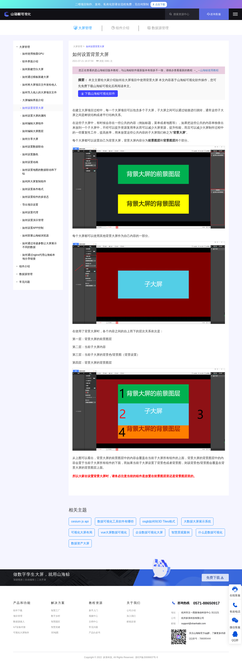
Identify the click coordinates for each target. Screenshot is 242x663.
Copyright (89, 657)
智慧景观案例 (180, 532)
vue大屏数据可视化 (114, 532)
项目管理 (17, 616)
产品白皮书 (94, 632)
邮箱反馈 (131, 621)
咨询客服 (214, 14)
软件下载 (17, 610)
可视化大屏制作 (21, 632)
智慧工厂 (55, 610)
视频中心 (93, 616)
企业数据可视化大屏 (149, 532)
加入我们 (131, 616)
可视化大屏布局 (81, 532)
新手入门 (93, 610)
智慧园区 (55, 621)
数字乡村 (55, 616)
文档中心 (93, 621)
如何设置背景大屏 (95, 46)
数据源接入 (19, 621)
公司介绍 (131, 610)
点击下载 (158, 4)
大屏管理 (83, 28)
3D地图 (54, 632)
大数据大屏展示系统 (197, 521)
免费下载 (215, 577)
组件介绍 (120, 28)
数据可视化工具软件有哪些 (115, 521)
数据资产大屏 (80, 543)
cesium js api (79, 521)
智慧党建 (55, 627)
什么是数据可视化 (210, 532)
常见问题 (93, 627)
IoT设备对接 (19, 627)
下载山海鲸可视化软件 (98, 93)
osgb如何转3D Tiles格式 (158, 521)
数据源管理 (158, 28)
